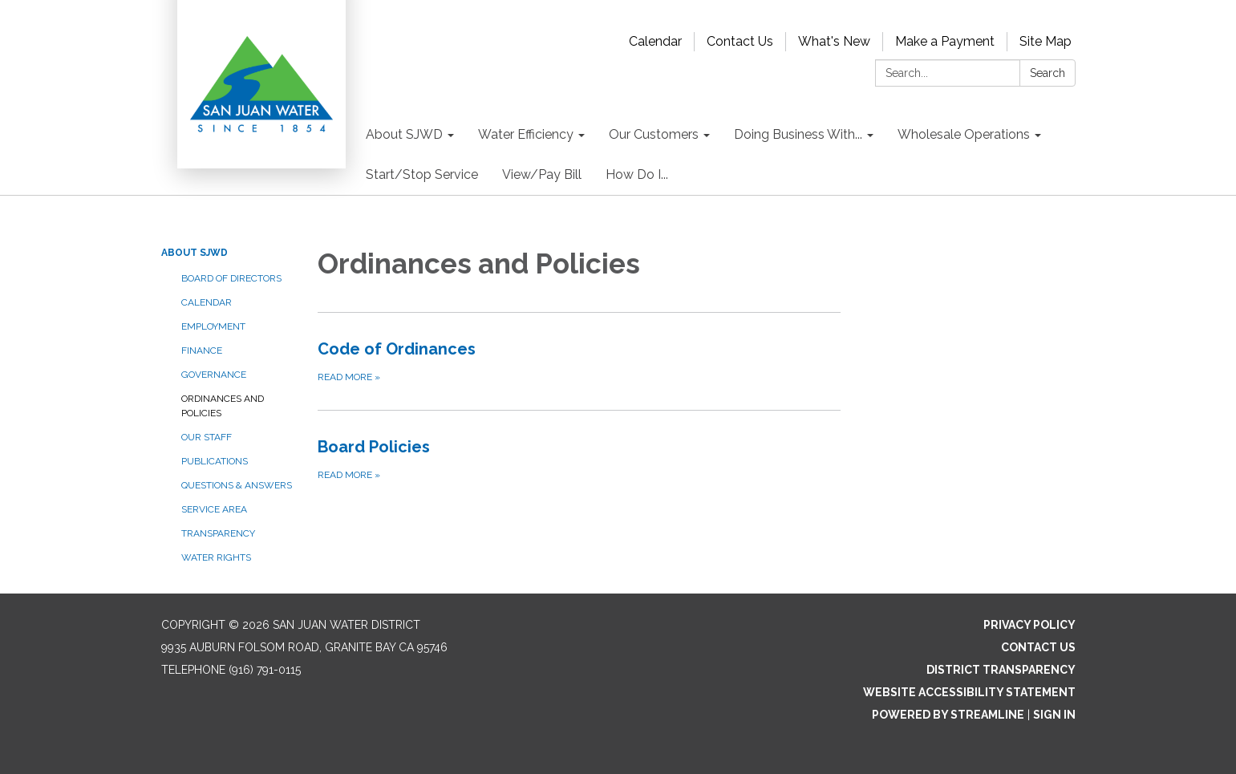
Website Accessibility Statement (969, 692)
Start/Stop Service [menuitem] (422, 174)
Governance (213, 374)
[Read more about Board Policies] (579, 459)
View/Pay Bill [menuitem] (542, 174)
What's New (834, 41)
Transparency (218, 533)
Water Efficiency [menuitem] (525, 134)
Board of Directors (231, 278)
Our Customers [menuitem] (654, 134)
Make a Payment (945, 41)
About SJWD (194, 252)
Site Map (1045, 41)
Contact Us (740, 41)
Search (1047, 73)
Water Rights (216, 557)
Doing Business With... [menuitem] (798, 134)
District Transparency (1001, 669)
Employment (213, 326)
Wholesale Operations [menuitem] (964, 134)
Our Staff (206, 437)
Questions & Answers (236, 485)
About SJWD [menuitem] (404, 134)
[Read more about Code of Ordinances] (579, 361)
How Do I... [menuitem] (637, 174)
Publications (214, 461)
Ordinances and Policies (222, 406)
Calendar (655, 41)
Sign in (1054, 714)
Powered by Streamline (948, 714)
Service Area (214, 509)
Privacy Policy (1029, 624)
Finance (201, 350)
